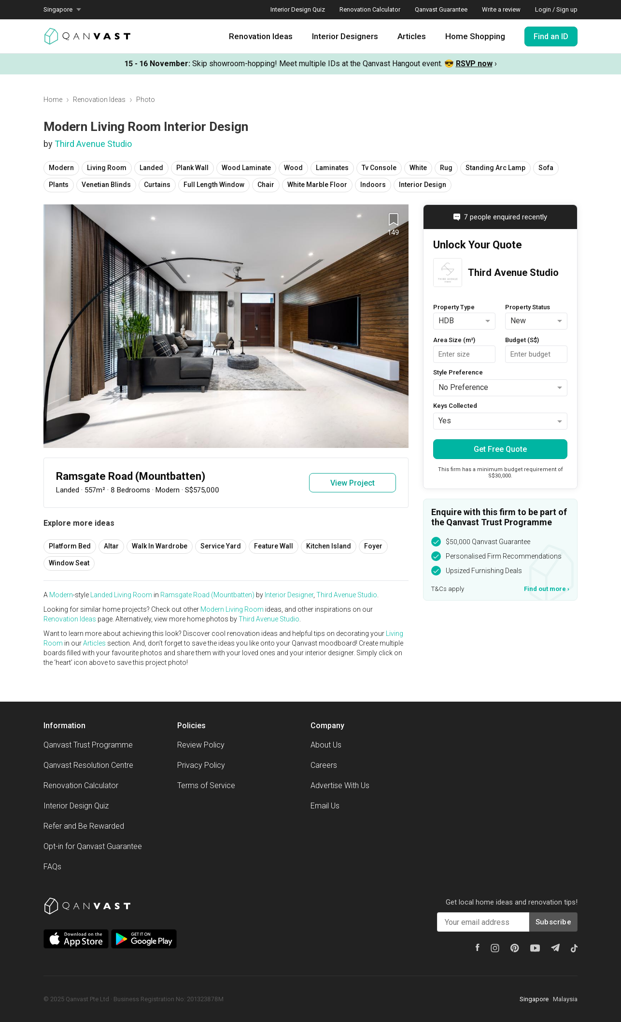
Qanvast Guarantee (441, 9)
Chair (265, 184)
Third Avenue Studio (93, 144)
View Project (352, 483)
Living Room (107, 168)
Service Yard (220, 546)
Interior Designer (289, 595)
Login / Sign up (556, 9)
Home (52, 99)
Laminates (332, 168)
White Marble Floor (317, 184)
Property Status (527, 307)
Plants (59, 184)
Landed (151, 168)
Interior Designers (345, 36)
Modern (61, 168)
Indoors (373, 184)
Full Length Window (213, 184)
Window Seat (69, 563)
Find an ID (551, 36)
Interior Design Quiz (297, 9)
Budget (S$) (522, 340)
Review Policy (201, 744)
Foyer (373, 546)
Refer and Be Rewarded (83, 826)
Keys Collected (455, 405)
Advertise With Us (339, 785)
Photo (145, 99)
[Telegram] (555, 947)
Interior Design (422, 184)
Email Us (324, 805)
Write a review (501, 9)
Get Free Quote (500, 449)
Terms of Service (206, 785)
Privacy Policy (201, 765)
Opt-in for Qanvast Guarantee (92, 846)
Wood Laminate (246, 168)
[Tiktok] (574, 948)
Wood (293, 168)
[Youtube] (535, 948)
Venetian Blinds (106, 184)
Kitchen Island (328, 546)
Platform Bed (70, 546)
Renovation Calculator (369, 9)
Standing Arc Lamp (495, 168)
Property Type (454, 307)
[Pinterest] (514, 948)
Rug (446, 168)
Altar (111, 546)
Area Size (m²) (454, 340)
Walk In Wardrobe (159, 546)
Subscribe (553, 922)
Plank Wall (192, 168)
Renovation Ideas (261, 36)
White (418, 168)
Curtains (157, 184)
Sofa (545, 168)
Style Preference (458, 372)
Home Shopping (475, 36)
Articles (411, 36)
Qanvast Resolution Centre (88, 765)
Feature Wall (273, 546)
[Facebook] (478, 947)
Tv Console (379, 168)
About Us (325, 744)
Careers (323, 765)
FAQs (52, 866)
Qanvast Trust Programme (88, 744)
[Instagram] (495, 948)
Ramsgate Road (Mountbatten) (207, 595)
